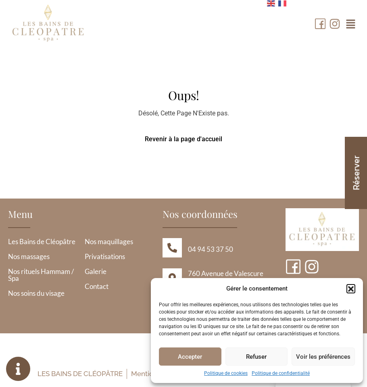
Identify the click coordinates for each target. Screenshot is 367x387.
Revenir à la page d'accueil (183, 139)
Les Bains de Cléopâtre (41, 241)
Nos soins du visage (36, 293)
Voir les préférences (323, 356)
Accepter (190, 356)
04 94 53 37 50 (210, 249)
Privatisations (105, 256)
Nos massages (29, 256)
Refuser (256, 356)
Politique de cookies (226, 373)
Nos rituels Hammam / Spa (41, 274)
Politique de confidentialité (281, 373)
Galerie (95, 271)
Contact (96, 286)
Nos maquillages (109, 241)
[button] (351, 288)
